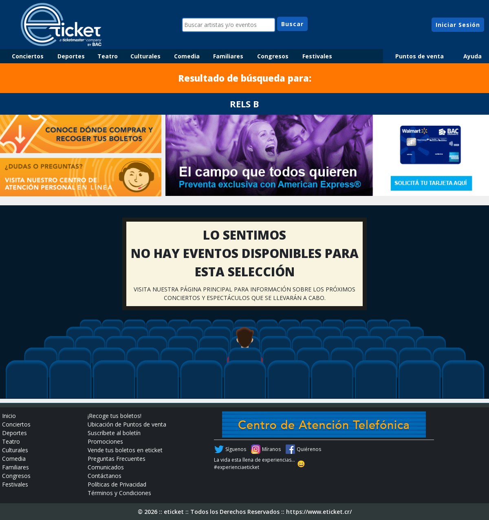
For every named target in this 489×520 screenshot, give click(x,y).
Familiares (228, 56)
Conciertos (28, 56)
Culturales (145, 56)
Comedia (187, 56)
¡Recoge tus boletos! (114, 416)
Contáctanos (104, 476)
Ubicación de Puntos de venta (127, 424)
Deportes (71, 56)
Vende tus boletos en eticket (125, 450)
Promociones (105, 441)
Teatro (107, 56)
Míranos (271, 449)
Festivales (317, 56)
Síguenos (235, 449)
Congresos (273, 56)
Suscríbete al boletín (114, 433)
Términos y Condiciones (119, 493)
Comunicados (106, 467)
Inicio (9, 416)
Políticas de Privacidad (117, 484)
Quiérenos (309, 449)
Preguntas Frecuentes (116, 458)
